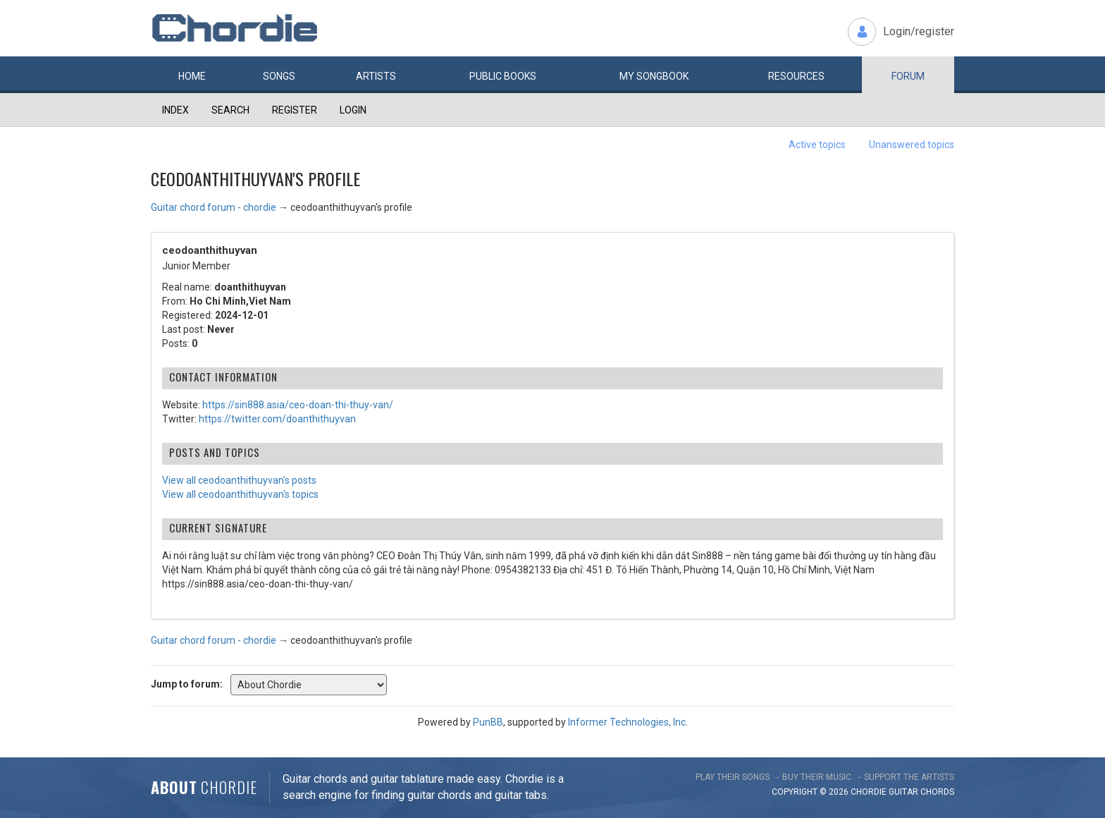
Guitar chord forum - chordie (213, 207)
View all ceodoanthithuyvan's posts (239, 480)
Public (502, 76)
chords (937, 792)
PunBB (488, 722)
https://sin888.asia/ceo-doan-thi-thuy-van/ (297, 404)
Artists (376, 76)
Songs (279, 76)
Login (353, 110)
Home (192, 76)
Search (230, 110)
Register (294, 110)
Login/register (918, 31)
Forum (908, 76)
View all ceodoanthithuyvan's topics (240, 494)
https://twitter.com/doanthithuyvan (277, 419)
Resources (796, 76)
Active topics (817, 144)
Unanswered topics (911, 144)
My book (654, 76)
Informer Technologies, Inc (627, 722)
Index (175, 110)
